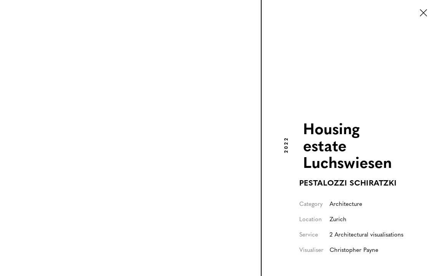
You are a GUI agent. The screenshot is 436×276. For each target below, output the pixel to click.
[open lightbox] (130, 138)
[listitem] (131, 138)
